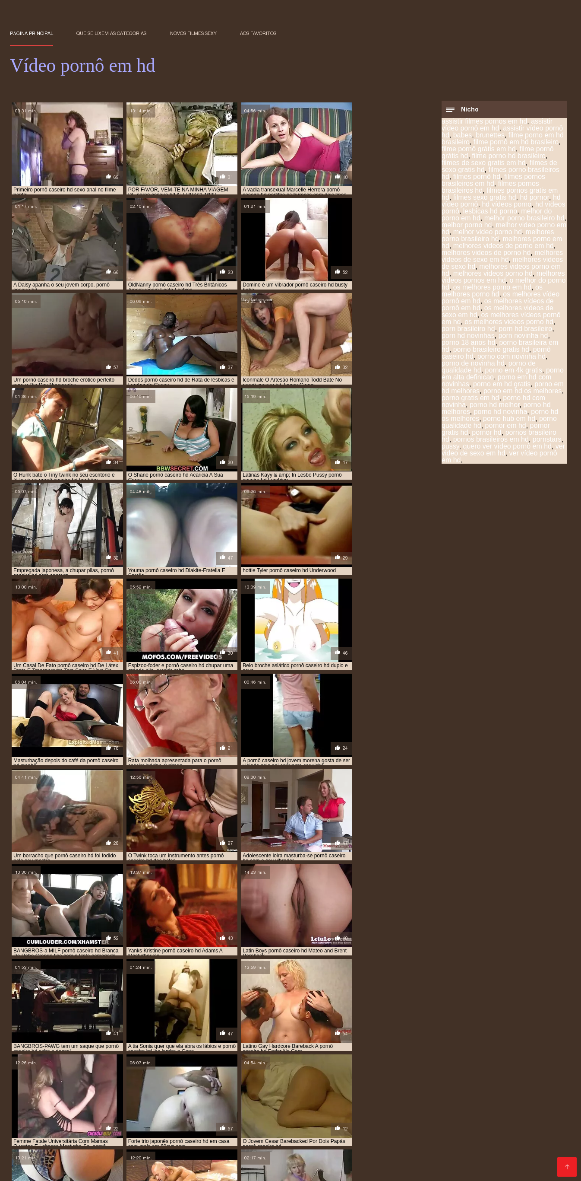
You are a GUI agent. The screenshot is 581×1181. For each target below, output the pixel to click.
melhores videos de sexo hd (134, 1072)
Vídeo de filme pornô (115, 1148)
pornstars (547, 440)
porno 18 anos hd (469, 343)
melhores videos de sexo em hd (502, 257)
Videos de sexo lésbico (77, 1168)
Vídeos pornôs (501, 1113)
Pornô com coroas (263, 1127)
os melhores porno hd (492, 291)
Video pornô (268, 1141)
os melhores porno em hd (492, 288)
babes (462, 136)
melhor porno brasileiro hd (524, 219)
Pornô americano (153, 1127)
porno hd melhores (117, 1086)
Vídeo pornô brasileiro (430, 1134)
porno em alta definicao (352, 1081)
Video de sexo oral (207, 1120)
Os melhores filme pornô (226, 1161)
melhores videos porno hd (493, 274)
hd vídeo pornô (255, 1067)
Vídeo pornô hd (95, 1134)
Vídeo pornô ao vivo (530, 1148)
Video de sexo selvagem (520, 1155)
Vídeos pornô (240, 1113)
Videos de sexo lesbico (300, 1113)
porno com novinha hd (511, 357)
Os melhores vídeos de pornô (148, 1155)
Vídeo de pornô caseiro (440, 1106)
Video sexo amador (410, 1120)
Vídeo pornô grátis (466, 1161)
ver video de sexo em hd (503, 450)
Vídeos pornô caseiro (476, 1120)
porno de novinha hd (473, 364)
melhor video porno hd (487, 232)
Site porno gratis (282, 1168)
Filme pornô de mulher (44, 1148)
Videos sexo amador (506, 1127)
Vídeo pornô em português (351, 1134)
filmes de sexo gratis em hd (484, 163)
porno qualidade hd (347, 1086)
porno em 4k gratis (514, 371)
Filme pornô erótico (186, 1113)
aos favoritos (258, 33)
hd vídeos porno (506, 205)
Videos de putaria (121, 1106)
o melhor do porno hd (455, 1072)
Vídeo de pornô (158, 1161)
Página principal (31, 33)
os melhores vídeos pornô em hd (219, 1076)
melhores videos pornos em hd (503, 278)
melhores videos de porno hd (486, 253)
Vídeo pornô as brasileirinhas (54, 1155)
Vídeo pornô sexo (526, 1141)
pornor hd (487, 433)
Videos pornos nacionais (505, 1134)
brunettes (490, 136)
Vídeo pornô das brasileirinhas (354, 1106)
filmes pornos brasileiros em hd (493, 181)
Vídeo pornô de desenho (309, 1155)
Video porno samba (91, 1127)
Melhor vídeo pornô (276, 1134)
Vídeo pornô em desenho (518, 1106)
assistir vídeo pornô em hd (497, 125)
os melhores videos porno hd (508, 322)
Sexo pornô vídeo (37, 1161)
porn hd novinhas (468, 336)
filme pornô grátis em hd (479, 149)
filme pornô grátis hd (273, 1062)
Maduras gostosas (309, 1120)
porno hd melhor (495, 405)
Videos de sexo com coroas (451, 1141)
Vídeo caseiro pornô (122, 1113)
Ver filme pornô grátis (327, 1127)
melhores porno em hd (515, 1067)
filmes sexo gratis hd (484, 198)
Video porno (258, 1120)
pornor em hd (505, 426)
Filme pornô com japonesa (193, 1106)
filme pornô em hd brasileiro (516, 142)
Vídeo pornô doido (218, 1141)
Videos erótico (360, 1113)
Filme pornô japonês (99, 1161)
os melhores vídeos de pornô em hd (122, 1076)
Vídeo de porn (153, 1120)
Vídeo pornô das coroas (303, 1148)
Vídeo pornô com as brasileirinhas (134, 1141)
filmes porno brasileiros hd (500, 174)
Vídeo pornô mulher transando (387, 1161)
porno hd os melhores (233, 1086)
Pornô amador (57, 1120)
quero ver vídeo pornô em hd (507, 447)
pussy (450, 447)
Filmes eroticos (207, 1127)
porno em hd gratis (501, 384)
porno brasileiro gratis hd (491, 350)
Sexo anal (379, 1127)
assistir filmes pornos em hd (484, 122)
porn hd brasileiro (526, 329)
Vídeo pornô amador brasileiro (358, 1168)
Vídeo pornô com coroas (381, 1148)
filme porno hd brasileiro (509, 156)
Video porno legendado (458, 1148)
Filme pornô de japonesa (214, 1168)
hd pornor (534, 198)
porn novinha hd (523, 336)
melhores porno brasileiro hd (498, 236)
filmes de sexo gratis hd (494, 1062)
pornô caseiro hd (101, 1081)
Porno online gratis (438, 1168)
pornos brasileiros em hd (491, 440)
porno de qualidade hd (226, 1081)
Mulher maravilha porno (434, 1127)
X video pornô (220, 1134)
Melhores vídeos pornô (233, 1155)
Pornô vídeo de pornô (302, 1161)
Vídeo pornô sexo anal (370, 1141)
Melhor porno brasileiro (442, 1155)
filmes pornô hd (476, 177)
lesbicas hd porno (490, 212)
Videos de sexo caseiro (158, 1134)
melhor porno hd (467, 225)
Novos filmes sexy (193, 33)
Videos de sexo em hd (229, 1148)
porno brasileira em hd (40, 1081)
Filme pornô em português (50, 1106)
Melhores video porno (270, 1106)
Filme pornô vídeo (144, 1168)
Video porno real (376, 1155)
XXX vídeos (359, 1120)
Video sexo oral (451, 1113)
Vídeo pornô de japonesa (48, 1113)
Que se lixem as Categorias (111, 33)
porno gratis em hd (470, 398)
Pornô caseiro (105, 1120)
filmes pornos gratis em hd (157, 1067)
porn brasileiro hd (468, 329)
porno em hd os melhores (522, 391)
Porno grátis (404, 1113)
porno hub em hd (509, 419)
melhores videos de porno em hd (503, 246)
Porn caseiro (171, 1148)
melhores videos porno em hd (216, 1072)
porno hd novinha (500, 412)
